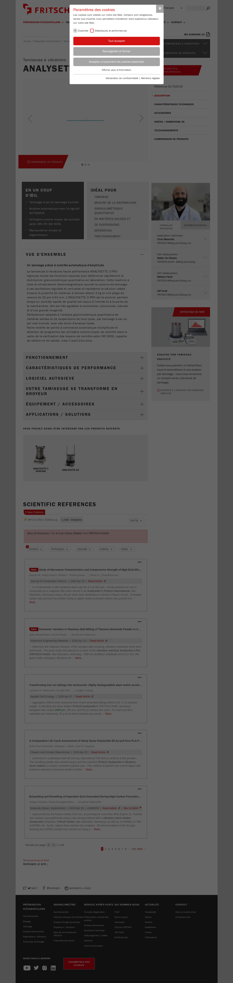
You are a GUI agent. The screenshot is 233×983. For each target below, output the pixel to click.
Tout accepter (116, 41)
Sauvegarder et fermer (116, 51)
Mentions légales (150, 78)
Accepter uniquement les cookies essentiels (116, 61)
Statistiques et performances (111, 30)
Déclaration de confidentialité (122, 78)
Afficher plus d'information (116, 70)
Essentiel (83, 30)
